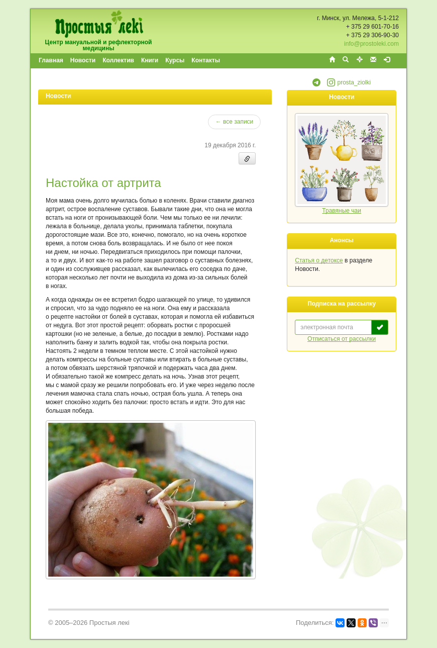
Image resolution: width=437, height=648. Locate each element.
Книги (149, 60)
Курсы (174, 60)
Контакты (205, 60)
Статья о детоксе (319, 260)
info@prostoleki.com (371, 43)
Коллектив (118, 60)
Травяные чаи (341, 210)
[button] (316, 84)
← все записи (234, 121)
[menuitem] (51, 60)
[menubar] (130, 60)
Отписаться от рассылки (341, 338)
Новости (82, 60)
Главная (51, 60)
